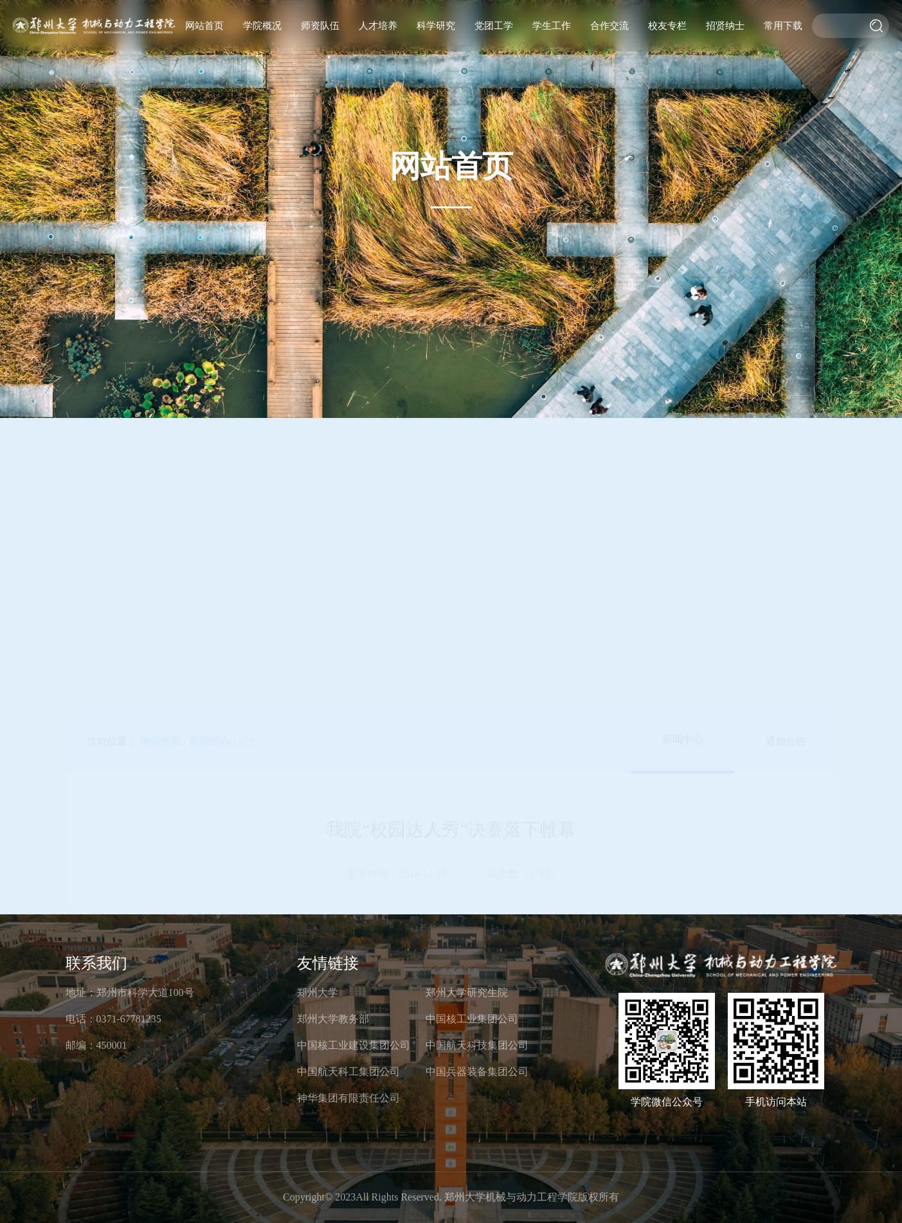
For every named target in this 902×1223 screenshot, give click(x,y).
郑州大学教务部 (333, 1018)
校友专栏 (667, 26)
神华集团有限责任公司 (348, 1097)
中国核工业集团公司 (472, 1018)
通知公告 (785, 321)
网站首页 (204, 26)
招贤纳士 (725, 26)
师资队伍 (320, 26)
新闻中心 (682, 319)
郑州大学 (317, 992)
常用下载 (783, 26)
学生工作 (551, 26)
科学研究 (436, 26)
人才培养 (378, 26)
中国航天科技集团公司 (477, 1045)
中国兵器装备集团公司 (477, 1071)
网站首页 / (163, 321)
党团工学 (493, 26)
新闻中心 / (212, 321)
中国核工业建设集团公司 (353, 1045)
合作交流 (609, 26)
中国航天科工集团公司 (348, 1071)
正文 (248, 321)
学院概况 (262, 26)
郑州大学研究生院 (467, 992)
